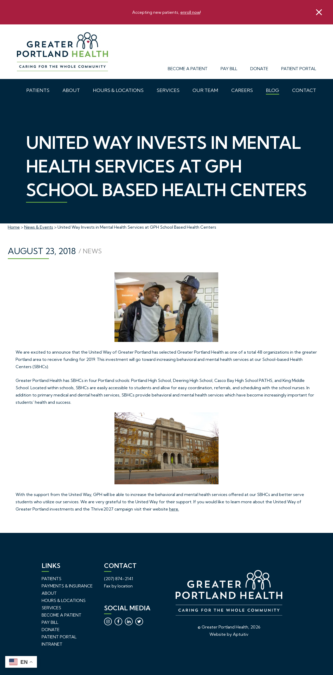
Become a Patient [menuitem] (188, 68)
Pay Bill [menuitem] (229, 68)
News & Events (38, 227)
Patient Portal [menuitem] (298, 68)
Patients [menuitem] (37, 90)
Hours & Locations (64, 600)
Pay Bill (50, 622)
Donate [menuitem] (259, 68)
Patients (51, 578)
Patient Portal (59, 636)
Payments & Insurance (67, 585)
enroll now (190, 12)
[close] (319, 12)
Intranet (52, 644)
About (49, 593)
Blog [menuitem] (272, 90)
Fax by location (118, 585)
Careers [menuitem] (242, 90)
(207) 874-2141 (118, 578)
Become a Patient (61, 615)
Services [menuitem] (168, 90)
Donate (51, 629)
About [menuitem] (71, 90)
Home (14, 227)
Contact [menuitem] (304, 90)
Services (51, 607)
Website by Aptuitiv (228, 634)
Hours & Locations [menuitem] (118, 90)
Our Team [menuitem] (205, 90)
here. (174, 509)
